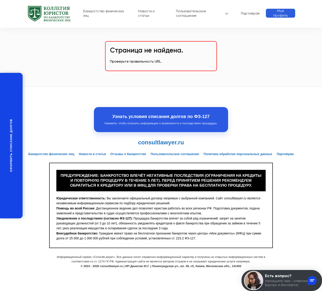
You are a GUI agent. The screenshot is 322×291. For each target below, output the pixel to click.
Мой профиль (280, 13)
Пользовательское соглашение (191, 13)
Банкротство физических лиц (103, 13)
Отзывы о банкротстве (128, 154)
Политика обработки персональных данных (237, 154)
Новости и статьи (146, 13)
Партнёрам (250, 13)
